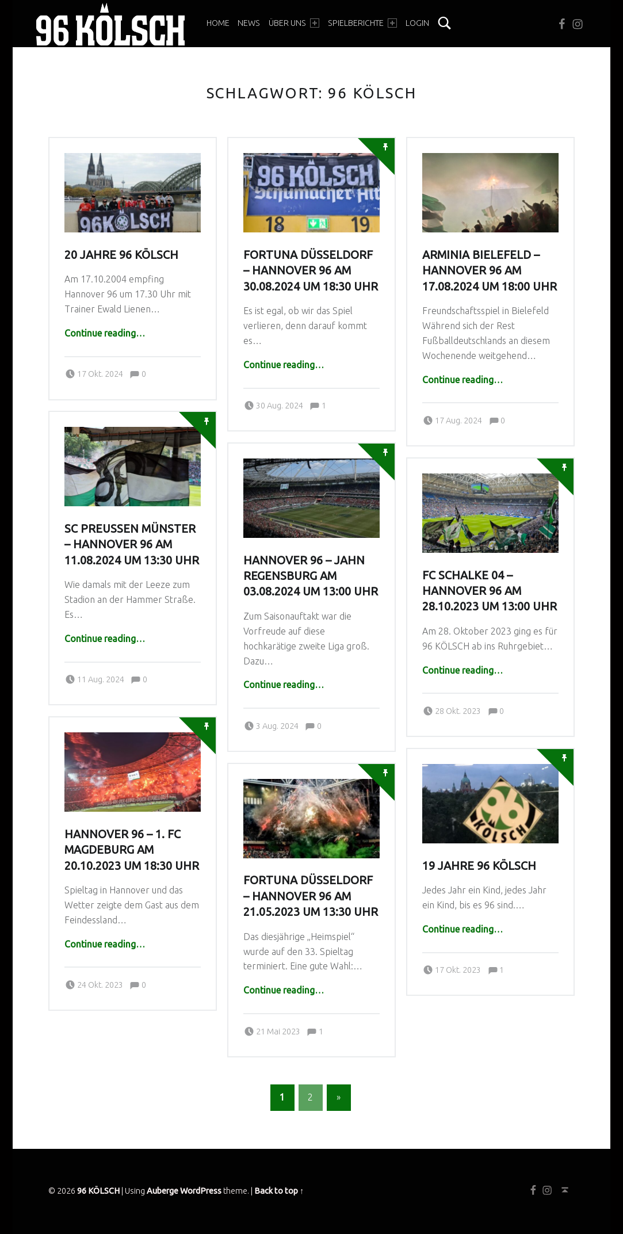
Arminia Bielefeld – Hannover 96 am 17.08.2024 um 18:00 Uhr (489, 271)
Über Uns (294, 23)
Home (218, 23)
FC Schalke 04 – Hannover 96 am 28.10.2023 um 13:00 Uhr (489, 591)
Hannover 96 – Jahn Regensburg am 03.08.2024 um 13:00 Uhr (310, 576)
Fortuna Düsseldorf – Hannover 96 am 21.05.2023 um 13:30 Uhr (310, 896)
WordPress (200, 1190)
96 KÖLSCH (98, 1190)
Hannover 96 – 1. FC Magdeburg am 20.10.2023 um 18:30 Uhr (131, 850)
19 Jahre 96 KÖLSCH (479, 865)
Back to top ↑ (279, 1190)
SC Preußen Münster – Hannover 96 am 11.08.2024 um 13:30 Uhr (131, 544)
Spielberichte (362, 23)
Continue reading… (104, 333)
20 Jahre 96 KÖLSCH (121, 255)
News (249, 23)
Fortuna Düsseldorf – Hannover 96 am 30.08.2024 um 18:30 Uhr (310, 271)
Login (417, 23)
